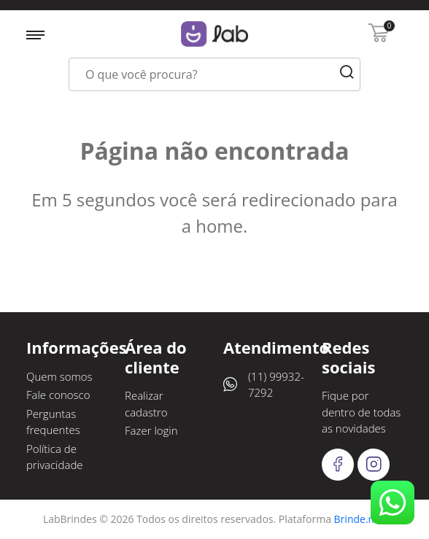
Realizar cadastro (146, 403)
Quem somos (59, 376)
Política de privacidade (54, 457)
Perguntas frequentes (53, 422)
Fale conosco (58, 394)
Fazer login (151, 430)
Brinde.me (359, 519)
